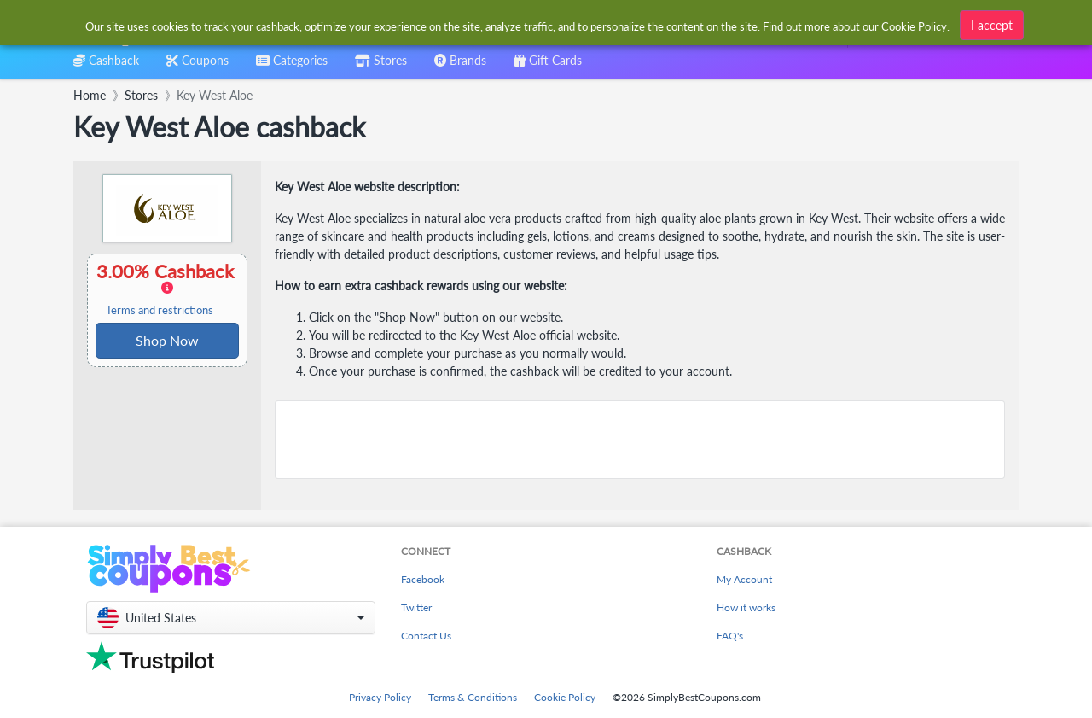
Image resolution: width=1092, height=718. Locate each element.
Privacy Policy (380, 697)
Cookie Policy (564, 697)
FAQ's (730, 635)
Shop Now (167, 340)
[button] (230, 617)
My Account (744, 579)
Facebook (422, 579)
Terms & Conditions (472, 697)
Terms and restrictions (159, 310)
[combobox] (518, 24)
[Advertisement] (640, 439)
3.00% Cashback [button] (167, 288)
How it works (746, 607)
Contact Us (426, 635)
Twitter (416, 607)
